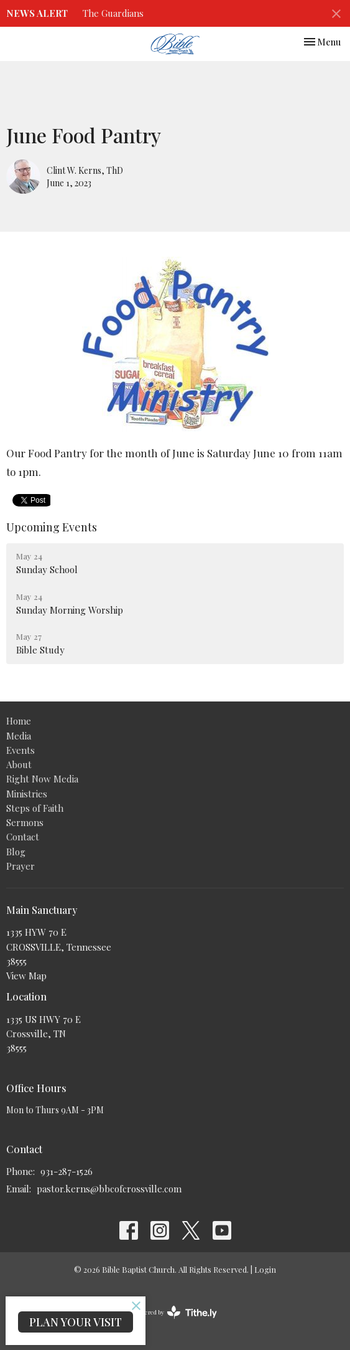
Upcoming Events (51, 527)
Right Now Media (42, 778)
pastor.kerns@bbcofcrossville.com (109, 1188)
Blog (15, 851)
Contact (22, 836)
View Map (26, 975)
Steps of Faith (34, 808)
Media (18, 736)
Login (265, 1269)
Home (18, 721)
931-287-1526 (66, 1171)
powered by (175, 1312)
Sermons (25, 822)
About (19, 764)
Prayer (20, 866)
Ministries (26, 793)
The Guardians (113, 13)
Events (20, 750)
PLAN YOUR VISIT (75, 1321)
